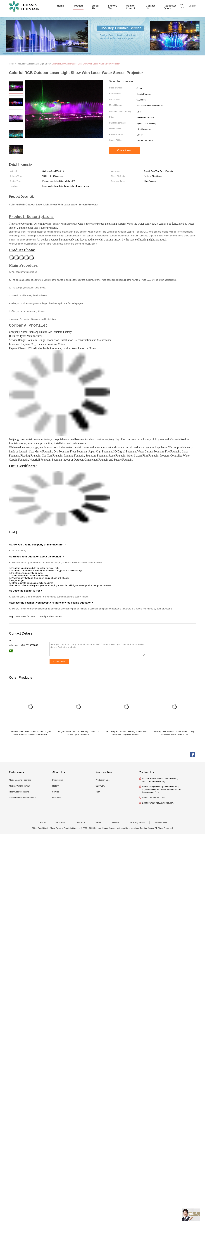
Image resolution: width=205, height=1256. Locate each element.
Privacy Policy (137, 823)
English (192, 6)
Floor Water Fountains (19, 792)
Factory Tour (112, 7)
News (98, 823)
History (55, 786)
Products (78, 5)
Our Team (56, 798)
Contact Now (124, 150)
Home (60, 5)
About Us (95, 7)
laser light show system (50, 617)
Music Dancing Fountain (20, 780)
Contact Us (150, 7)
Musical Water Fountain (19, 786)
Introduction (57, 780)
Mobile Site (161, 823)
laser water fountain (25, 617)
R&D (97, 792)
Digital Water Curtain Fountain (22, 798)
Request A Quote (170, 7)
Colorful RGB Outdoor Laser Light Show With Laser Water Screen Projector (85, 64)
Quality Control (130, 7)
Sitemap (116, 823)
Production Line (102, 780)
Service (55, 792)
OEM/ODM (100, 786)
